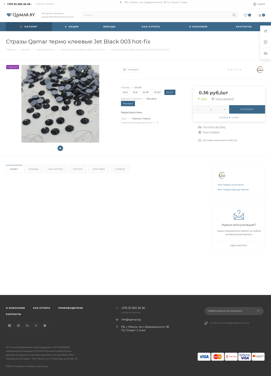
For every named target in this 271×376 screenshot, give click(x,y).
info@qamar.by (131, 319)
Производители (70, 308)
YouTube (27, 325)
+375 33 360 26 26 (18, 4)
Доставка (99, 169)
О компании (15, 308)
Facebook (9, 325)
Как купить (56, 169)
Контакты (13, 314)
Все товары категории (231, 184)
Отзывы (33, 169)
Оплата (77, 169)
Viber (36, 325)
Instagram (18, 325)
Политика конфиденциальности (229, 323)
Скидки (120, 169)
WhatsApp (45, 325)
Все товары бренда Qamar (233, 189)
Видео (14, 169)
